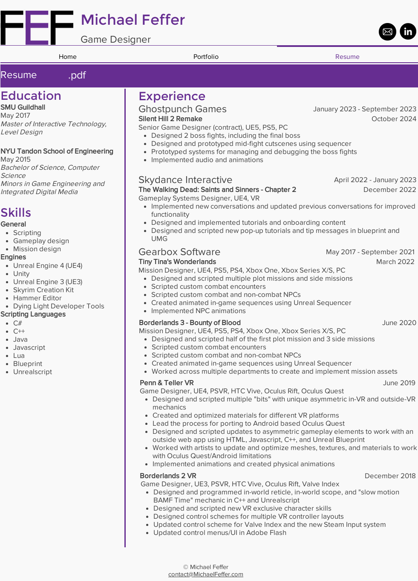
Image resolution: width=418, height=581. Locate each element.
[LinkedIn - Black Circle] (408, 31)
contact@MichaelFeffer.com (205, 574)
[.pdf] (77, 74)
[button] (206, 52)
